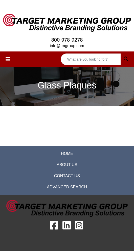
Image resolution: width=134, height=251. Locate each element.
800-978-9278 (67, 40)
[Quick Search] (91, 59)
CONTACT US (67, 176)
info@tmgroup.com (67, 46)
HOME (67, 153)
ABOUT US (67, 165)
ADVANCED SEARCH (67, 187)
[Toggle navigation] (8, 59)
